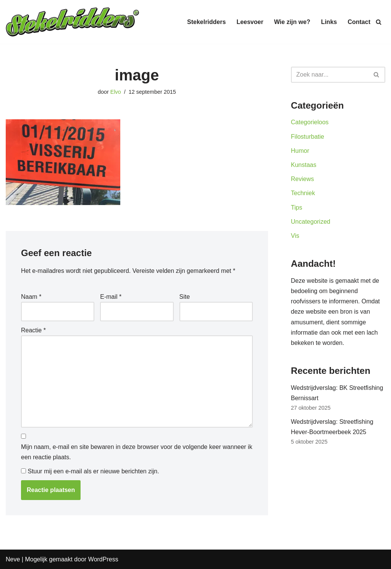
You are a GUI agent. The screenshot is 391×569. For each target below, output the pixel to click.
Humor (300, 150)
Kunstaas (304, 165)
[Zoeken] (378, 22)
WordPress (103, 559)
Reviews (302, 179)
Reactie (33, 330)
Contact (358, 22)
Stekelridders (206, 22)
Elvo (115, 92)
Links (329, 22)
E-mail (110, 296)
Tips (296, 207)
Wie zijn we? (292, 22)
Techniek (303, 193)
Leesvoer (249, 22)
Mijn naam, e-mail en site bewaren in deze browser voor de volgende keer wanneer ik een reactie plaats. (136, 452)
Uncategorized (310, 221)
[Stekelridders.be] (72, 22)
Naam (31, 296)
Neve (13, 559)
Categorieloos (310, 122)
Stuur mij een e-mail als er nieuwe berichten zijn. (93, 471)
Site (184, 296)
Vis (295, 235)
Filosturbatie (307, 136)
